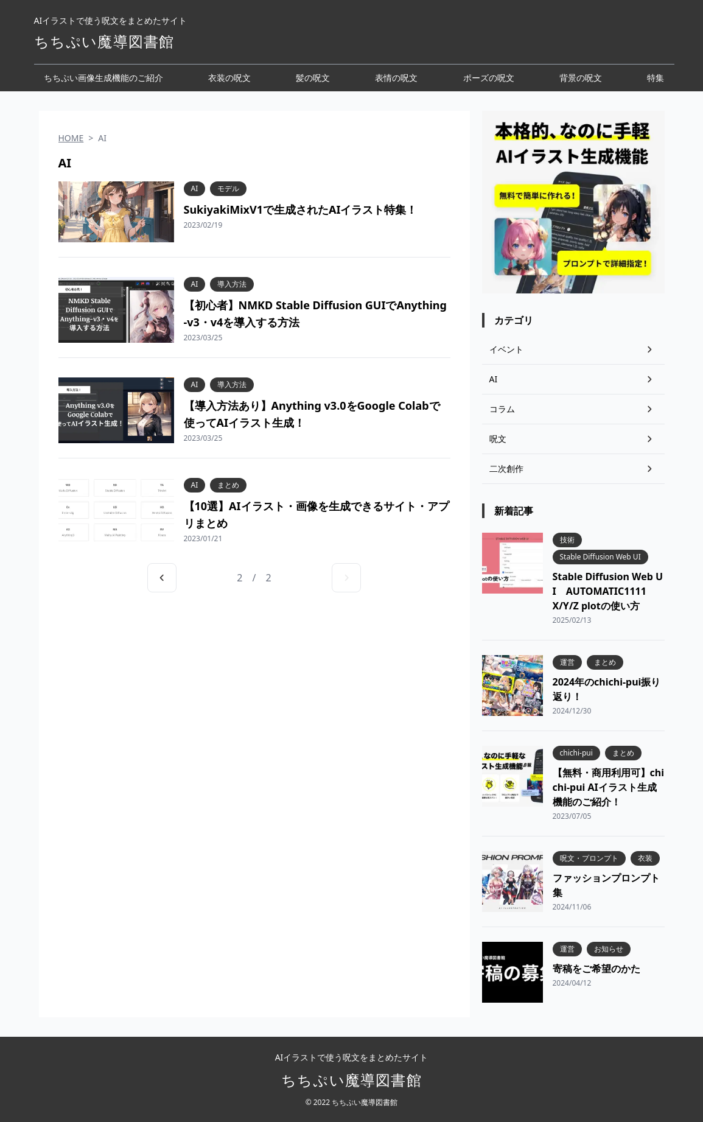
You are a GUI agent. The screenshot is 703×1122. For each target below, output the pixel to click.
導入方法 (232, 284)
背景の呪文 (580, 77)
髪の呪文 (313, 77)
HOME (71, 138)
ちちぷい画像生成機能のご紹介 (103, 77)
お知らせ (608, 949)
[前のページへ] (162, 577)
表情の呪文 (396, 77)
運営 (567, 662)
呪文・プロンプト (589, 858)
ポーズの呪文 (488, 77)
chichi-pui (576, 753)
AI (194, 189)
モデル (228, 189)
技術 (567, 540)
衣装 (645, 858)
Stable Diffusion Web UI (600, 557)
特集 (655, 77)
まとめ (228, 485)
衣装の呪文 (229, 77)
